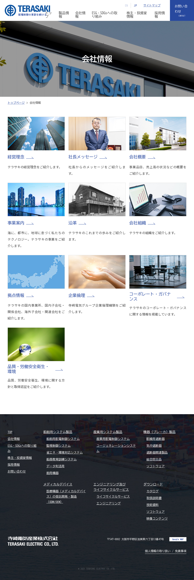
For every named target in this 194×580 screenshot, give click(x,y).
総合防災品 (154, 459)
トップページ (16, 102)
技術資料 (152, 504)
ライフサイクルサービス (113, 496)
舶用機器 (52, 473)
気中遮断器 (154, 445)
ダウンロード (153, 484)
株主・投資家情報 (20, 457)
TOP (10, 432)
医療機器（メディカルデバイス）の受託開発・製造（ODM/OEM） (66, 496)
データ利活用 (55, 466)
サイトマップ (151, 5)
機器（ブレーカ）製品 (159, 432)
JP (135, 5)
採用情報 (14, 464)
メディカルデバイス (57, 484)
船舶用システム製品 (57, 432)
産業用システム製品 (107, 432)
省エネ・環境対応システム (64, 452)
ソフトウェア (155, 466)
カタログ (152, 491)
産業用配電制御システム (113, 438)
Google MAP (178, 539)
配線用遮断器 (155, 438)
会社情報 (14, 438)
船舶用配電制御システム (63, 438)
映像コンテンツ (157, 518)
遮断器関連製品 (157, 452)
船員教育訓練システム (61, 459)
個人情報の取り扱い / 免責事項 (165, 551)
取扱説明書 (154, 498)
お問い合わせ (181, 9)
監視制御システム (58, 445)
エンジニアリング (108, 503)
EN (126, 5)
